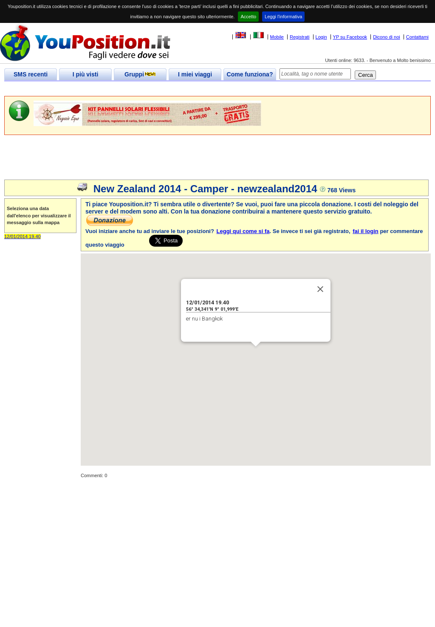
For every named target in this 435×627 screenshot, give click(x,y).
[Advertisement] (159, 89)
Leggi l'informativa (283, 16)
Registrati (299, 36)
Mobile (277, 36)
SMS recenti (31, 74)
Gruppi (140, 74)
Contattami (417, 36)
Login (321, 36)
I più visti (86, 74)
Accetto (248, 16)
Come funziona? (250, 74)
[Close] (320, 289)
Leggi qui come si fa (243, 231)
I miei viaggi (195, 74)
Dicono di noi (386, 36)
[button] (255, 354)
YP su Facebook (350, 36)
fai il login (366, 231)
